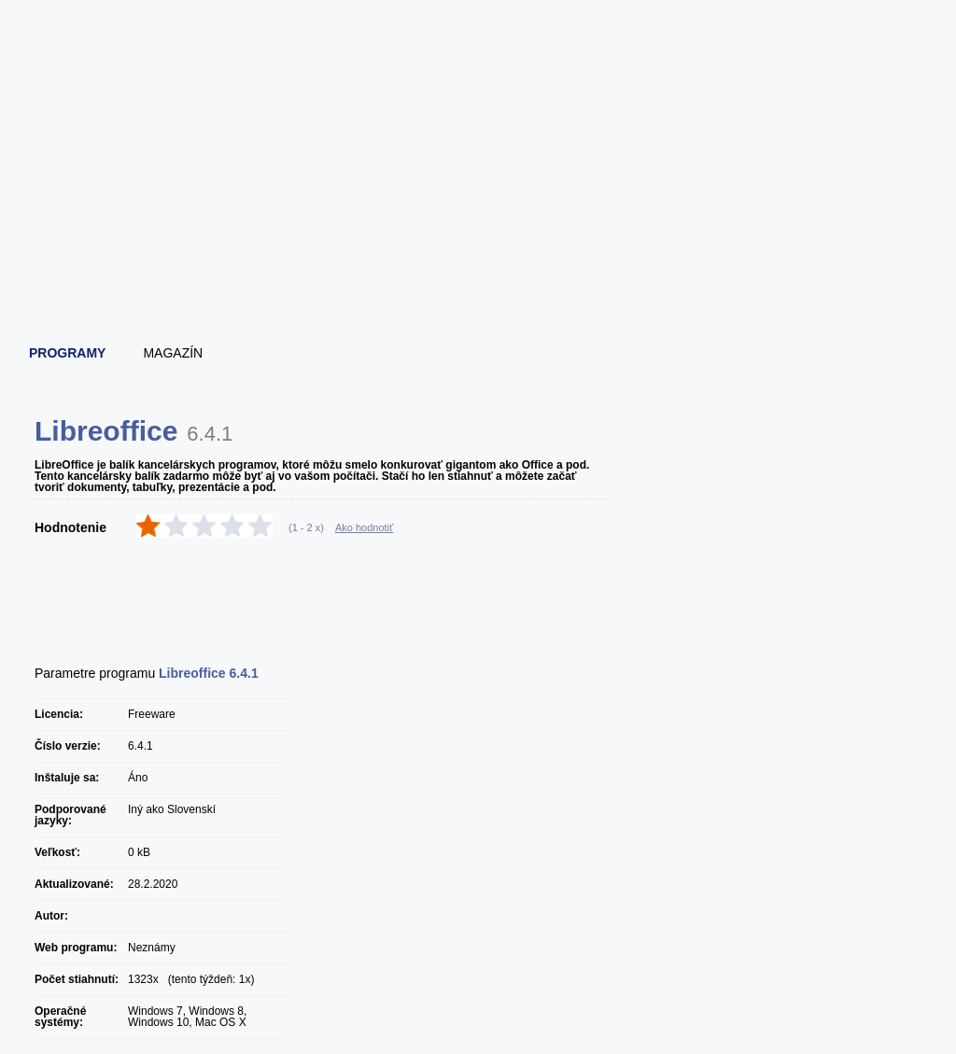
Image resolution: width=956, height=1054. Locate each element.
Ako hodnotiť (364, 527)
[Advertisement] (479, 275)
